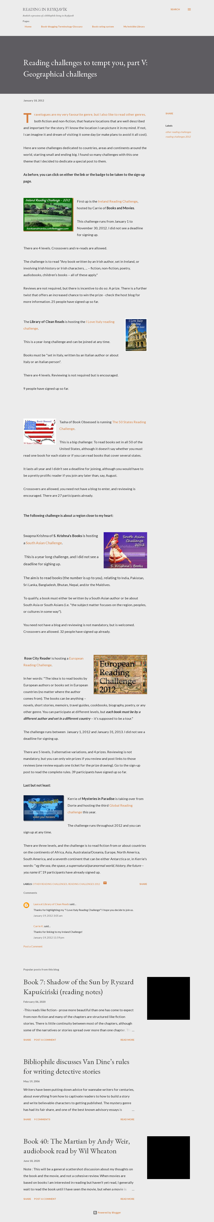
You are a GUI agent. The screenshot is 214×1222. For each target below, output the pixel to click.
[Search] (175, 9)
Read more (127, 1039)
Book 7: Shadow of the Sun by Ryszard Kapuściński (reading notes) (78, 986)
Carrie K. (38, 926)
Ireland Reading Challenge (118, 201)
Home (26, 26)
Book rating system (101, 26)
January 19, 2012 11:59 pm (48, 937)
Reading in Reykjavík (45, 9)
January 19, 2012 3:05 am (48, 915)
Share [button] (169, 113)
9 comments (42, 1119)
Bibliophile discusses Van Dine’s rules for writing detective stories (76, 1066)
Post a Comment (32, 946)
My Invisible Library (132, 26)
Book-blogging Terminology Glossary (59, 26)
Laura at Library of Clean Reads (51, 904)
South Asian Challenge (44, 543)
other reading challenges (178, 132)
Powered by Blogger (107, 1212)
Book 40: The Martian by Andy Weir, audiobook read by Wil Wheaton (76, 1146)
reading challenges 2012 (178, 136)
